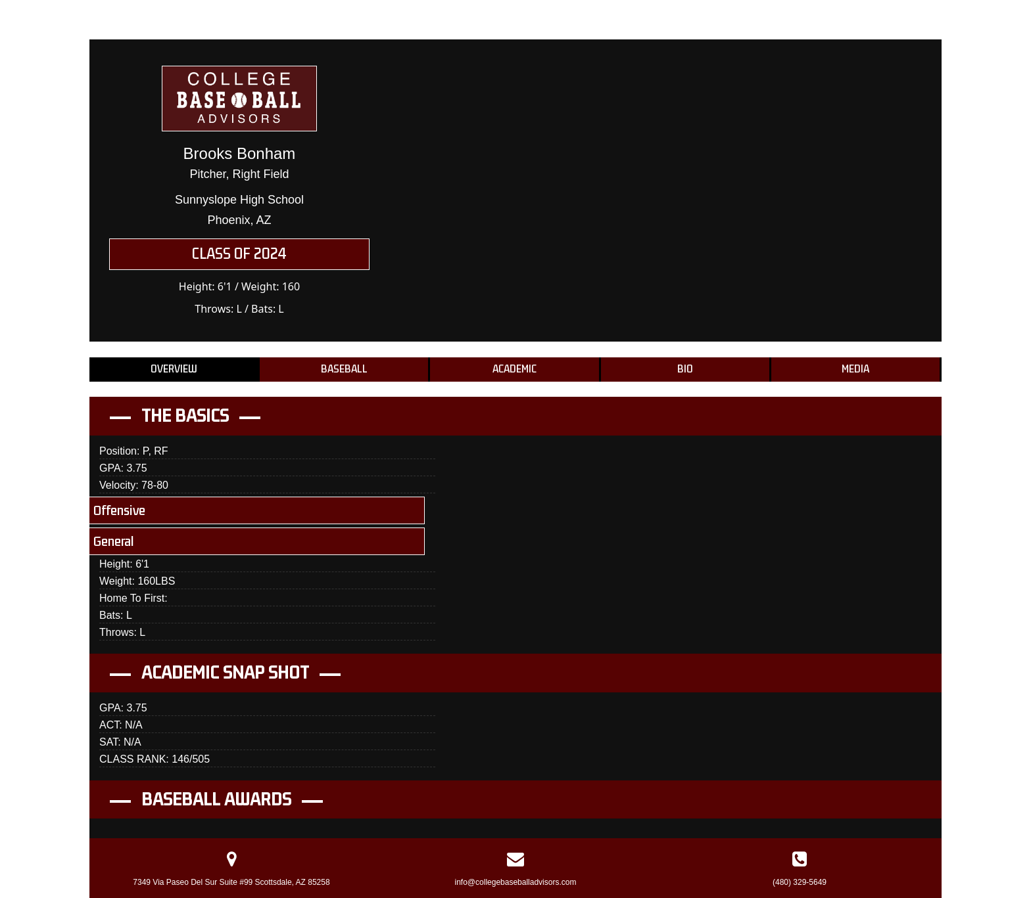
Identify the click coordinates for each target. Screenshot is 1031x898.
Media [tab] (855, 369)
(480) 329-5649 (800, 882)
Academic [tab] (514, 369)
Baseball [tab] (344, 369)
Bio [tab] (685, 369)
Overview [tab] (174, 369)
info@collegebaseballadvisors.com (516, 882)
